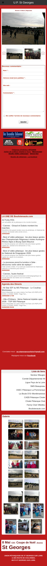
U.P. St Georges (23, 2)
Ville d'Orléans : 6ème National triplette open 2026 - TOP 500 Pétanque (22, 300)
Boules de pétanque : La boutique (24, 157)
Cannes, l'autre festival (13, 274)
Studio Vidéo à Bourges (18, 154)
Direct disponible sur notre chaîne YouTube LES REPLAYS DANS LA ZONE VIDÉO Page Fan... (22, 293)
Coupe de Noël (26, 542)
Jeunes (39, 543)
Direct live (34, 154)
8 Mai (6, 542)
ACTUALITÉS (8, 220)
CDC (13, 543)
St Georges (16, 547)
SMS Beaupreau (37, 386)
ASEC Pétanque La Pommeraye (30, 390)
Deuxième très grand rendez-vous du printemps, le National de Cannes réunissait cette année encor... (23, 231)
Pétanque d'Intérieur (24, 150)
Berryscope (37, 152)
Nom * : (6, 70)
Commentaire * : (9, 93)
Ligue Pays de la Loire (35, 382)
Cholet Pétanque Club (35, 401)
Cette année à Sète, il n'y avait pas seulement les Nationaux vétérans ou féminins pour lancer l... (22, 267)
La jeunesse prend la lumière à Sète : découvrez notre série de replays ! (19, 263)
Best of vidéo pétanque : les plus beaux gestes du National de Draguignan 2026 (23, 252)
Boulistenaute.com (37, 409)
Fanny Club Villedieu (36, 405)
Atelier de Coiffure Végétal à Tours (17, 152)
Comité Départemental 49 (33, 379)
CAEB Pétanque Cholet (34, 397)
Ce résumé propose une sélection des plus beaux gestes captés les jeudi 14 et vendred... (21, 256)
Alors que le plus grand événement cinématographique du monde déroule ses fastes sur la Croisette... (21, 277)
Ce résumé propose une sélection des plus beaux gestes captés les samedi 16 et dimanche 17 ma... (21, 245)
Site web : (6, 85)
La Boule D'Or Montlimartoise (32, 394)
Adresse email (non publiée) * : (14, 78)
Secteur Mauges (37, 375)
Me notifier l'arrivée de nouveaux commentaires (23, 116)
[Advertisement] (22, 190)
